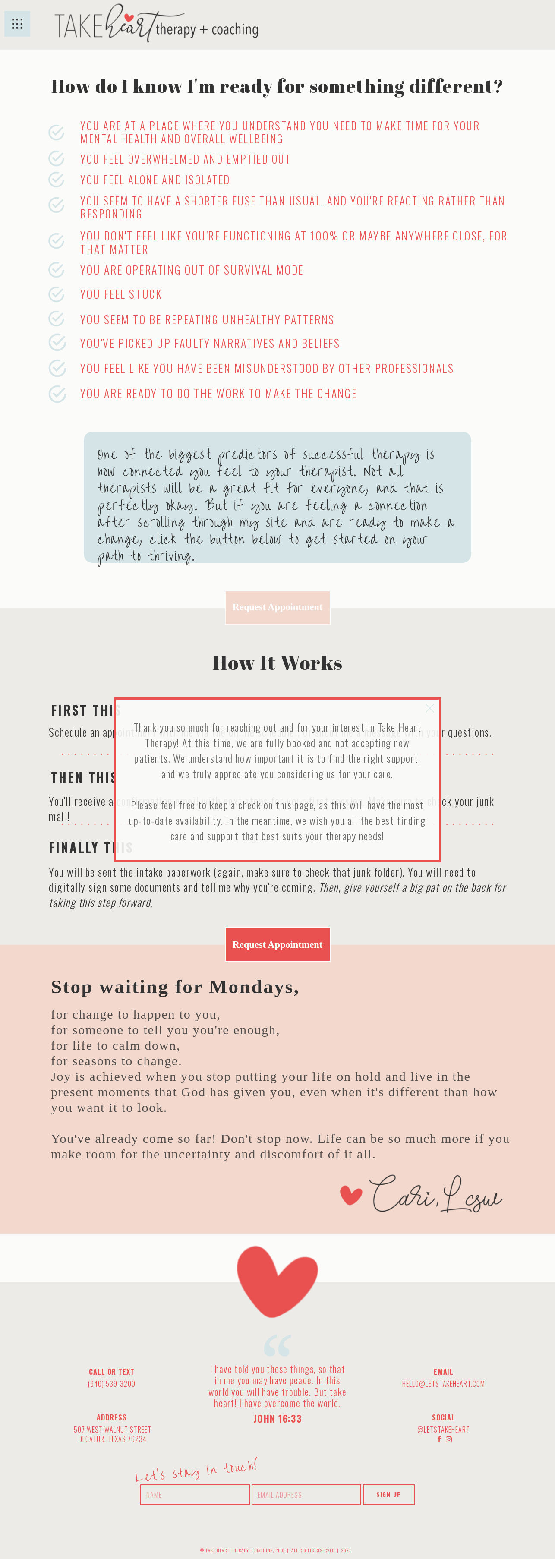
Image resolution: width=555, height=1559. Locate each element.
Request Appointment (277, 607)
